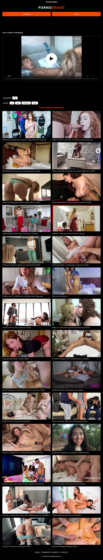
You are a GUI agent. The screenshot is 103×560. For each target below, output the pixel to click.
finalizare (26, 103)
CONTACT (64, 552)
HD (15, 98)
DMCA (37, 552)
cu (12, 103)
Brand (51, 7)
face (18, 103)
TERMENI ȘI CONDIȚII (50, 552)
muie (34, 103)
